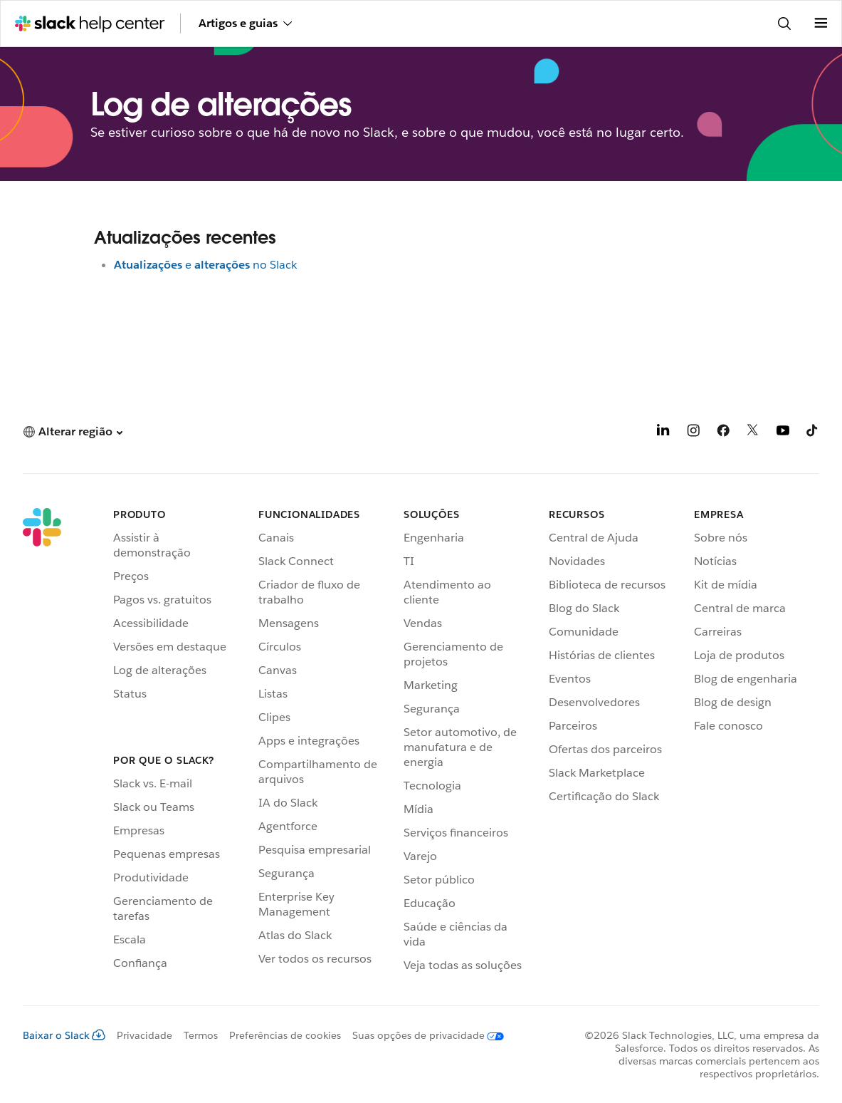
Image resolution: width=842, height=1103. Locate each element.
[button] (72, 431)
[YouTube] (783, 432)
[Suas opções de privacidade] (422, 1035)
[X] (753, 432)
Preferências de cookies (285, 1035)
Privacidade (144, 1035)
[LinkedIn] (663, 432)
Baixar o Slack (64, 1035)
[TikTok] (812, 432)
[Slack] (42, 742)
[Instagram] (693, 432)
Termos (201, 1035)
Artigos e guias (245, 23)
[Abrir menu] (820, 23)
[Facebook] (723, 432)
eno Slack (205, 264)
